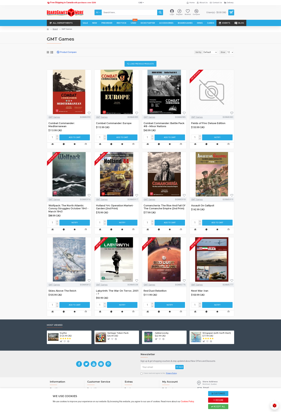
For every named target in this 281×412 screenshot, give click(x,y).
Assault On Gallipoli (202, 205)
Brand (55, 29)
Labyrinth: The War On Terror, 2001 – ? (117, 292)
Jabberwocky (162, 333)
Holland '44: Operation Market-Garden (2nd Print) (114, 207)
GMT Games (54, 117)
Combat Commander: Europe (114, 123)
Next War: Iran (199, 290)
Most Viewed (54, 325)
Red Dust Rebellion (155, 290)
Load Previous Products (142, 64)
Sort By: (196, 52)
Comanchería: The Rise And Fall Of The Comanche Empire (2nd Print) (164, 207)
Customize (218, 393)
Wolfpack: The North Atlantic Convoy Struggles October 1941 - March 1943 (68, 208)
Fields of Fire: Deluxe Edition (208, 123)
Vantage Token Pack (117, 333)
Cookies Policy (187, 401)
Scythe (63, 333)
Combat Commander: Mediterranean (61, 125)
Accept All (218, 406)
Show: (224, 52)
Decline (218, 400)
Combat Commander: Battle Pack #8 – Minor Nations (164, 125)
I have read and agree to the (158, 373)
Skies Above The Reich (62, 290)
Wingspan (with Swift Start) (216, 333)
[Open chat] (274, 405)
